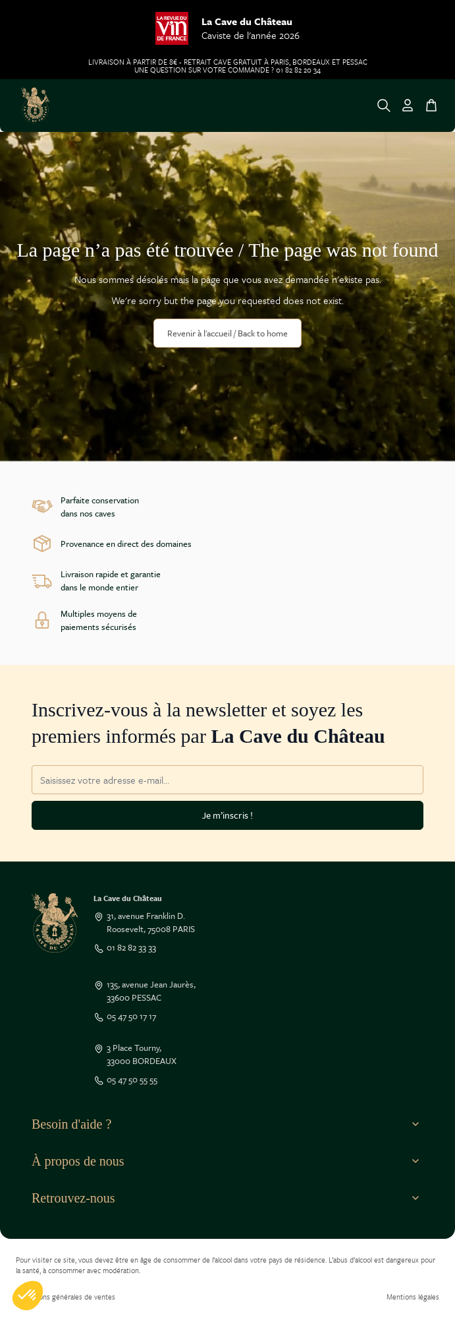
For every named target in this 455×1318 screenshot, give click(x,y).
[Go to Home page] (35, 105)
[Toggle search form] (384, 105)
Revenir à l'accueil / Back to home (227, 333)
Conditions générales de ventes (65, 1296)
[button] (27, 1295)
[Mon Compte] (407, 105)
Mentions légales (413, 1296)
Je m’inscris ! (227, 815)
